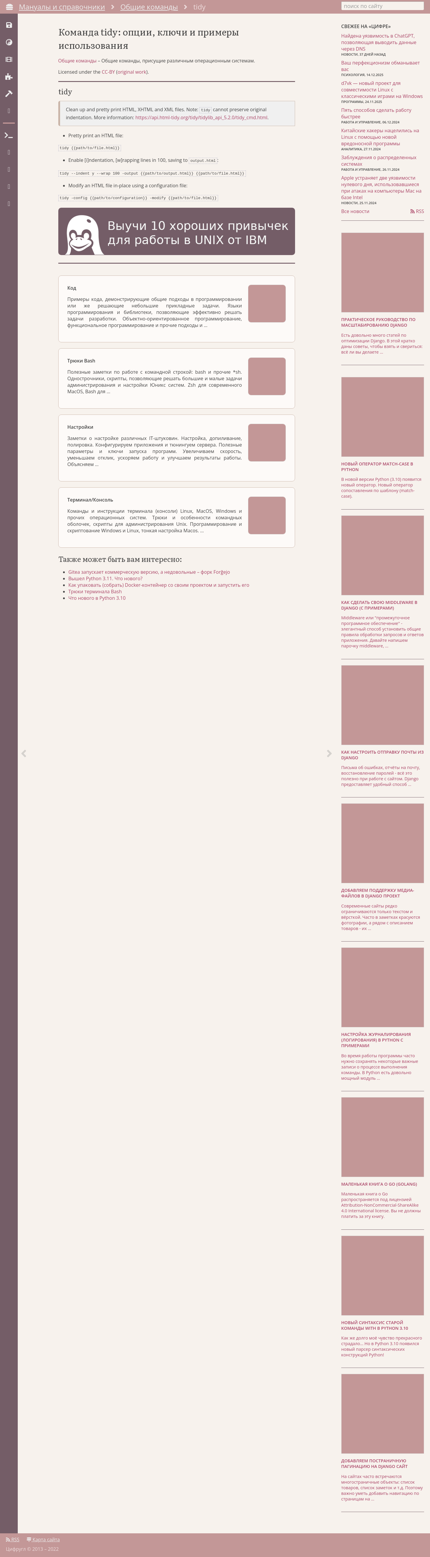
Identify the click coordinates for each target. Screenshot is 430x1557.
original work (131, 75)
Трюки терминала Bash (97, 592)
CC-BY (108, 75)
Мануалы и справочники (62, 7)
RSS (417, 210)
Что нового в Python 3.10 (98, 598)
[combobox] (382, 5)
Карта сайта (43, 1538)
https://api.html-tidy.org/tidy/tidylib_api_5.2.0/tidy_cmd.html (201, 120)
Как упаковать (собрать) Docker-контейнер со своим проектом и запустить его (160, 585)
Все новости (355, 210)
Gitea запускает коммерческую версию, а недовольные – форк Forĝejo (151, 572)
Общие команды (149, 7)
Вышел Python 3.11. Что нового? (107, 579)
